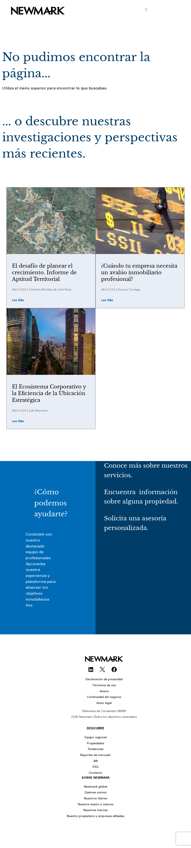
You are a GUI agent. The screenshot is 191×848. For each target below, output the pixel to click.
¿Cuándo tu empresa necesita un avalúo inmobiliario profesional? (139, 272)
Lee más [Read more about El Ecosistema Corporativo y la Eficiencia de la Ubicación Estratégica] (18, 421)
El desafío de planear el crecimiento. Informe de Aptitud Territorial (44, 272)
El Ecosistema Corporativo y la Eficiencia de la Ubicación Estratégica (49, 393)
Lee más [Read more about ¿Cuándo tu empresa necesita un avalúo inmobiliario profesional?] (107, 300)
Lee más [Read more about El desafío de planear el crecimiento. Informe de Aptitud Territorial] (18, 300)
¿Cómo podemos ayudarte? (51, 503)
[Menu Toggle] (146, 9)
